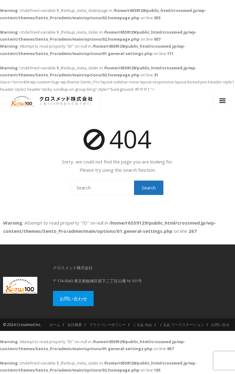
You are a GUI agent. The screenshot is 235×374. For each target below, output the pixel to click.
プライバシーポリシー (107, 324)
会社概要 (74, 324)
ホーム (54, 324)
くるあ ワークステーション (181, 324)
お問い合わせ (73, 298)
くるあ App (142, 324)
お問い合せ (220, 324)
